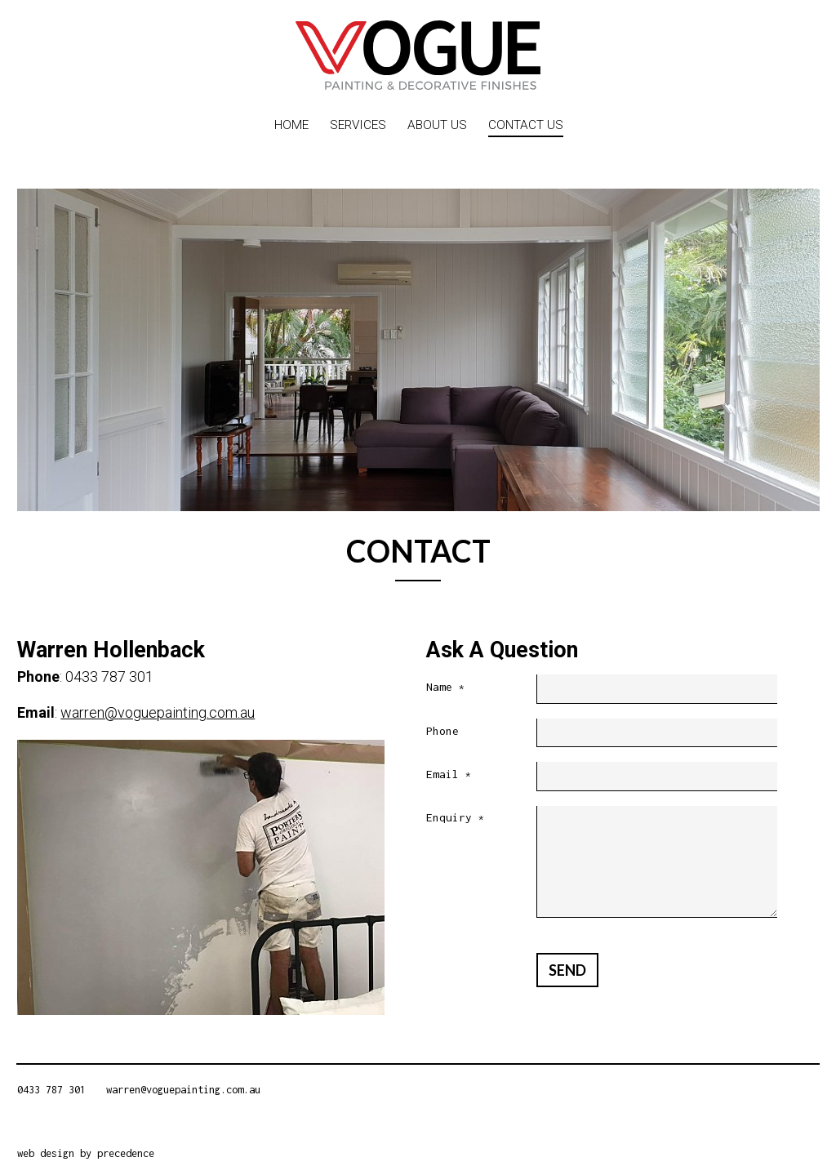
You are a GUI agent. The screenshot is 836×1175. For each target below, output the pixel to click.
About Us (437, 125)
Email (448, 775)
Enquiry (455, 818)
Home (291, 125)
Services (358, 125)
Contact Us (525, 125)
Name (445, 688)
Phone (442, 730)
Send (567, 970)
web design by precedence (85, 1153)
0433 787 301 (51, 1090)
